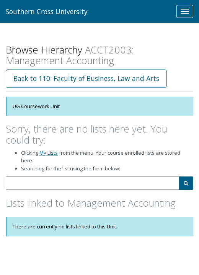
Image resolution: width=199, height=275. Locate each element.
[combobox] (92, 183)
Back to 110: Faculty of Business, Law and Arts (86, 78)
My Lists (48, 152)
